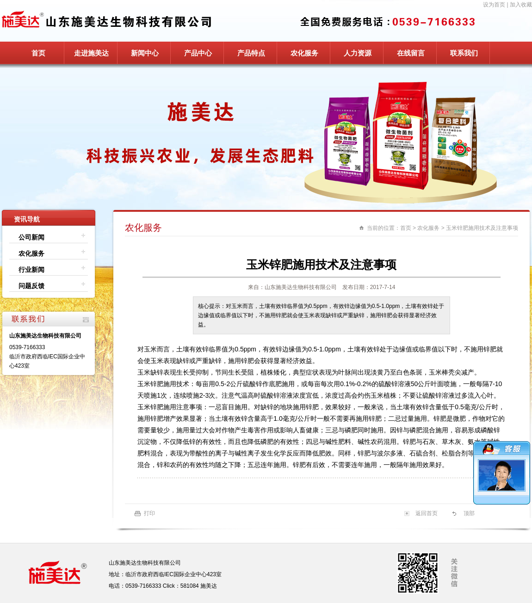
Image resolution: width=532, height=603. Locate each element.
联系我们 (464, 53)
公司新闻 (31, 237)
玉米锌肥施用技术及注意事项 (482, 228)
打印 (149, 513)
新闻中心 (145, 53)
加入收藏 (521, 4)
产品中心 (198, 53)
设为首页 (494, 4)
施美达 (208, 586)
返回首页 (426, 513)
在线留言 (411, 53)
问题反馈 (31, 285)
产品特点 (251, 53)
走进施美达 (91, 53)
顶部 (469, 513)
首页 (38, 53)
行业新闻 (31, 269)
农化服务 (304, 53)
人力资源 (357, 53)
